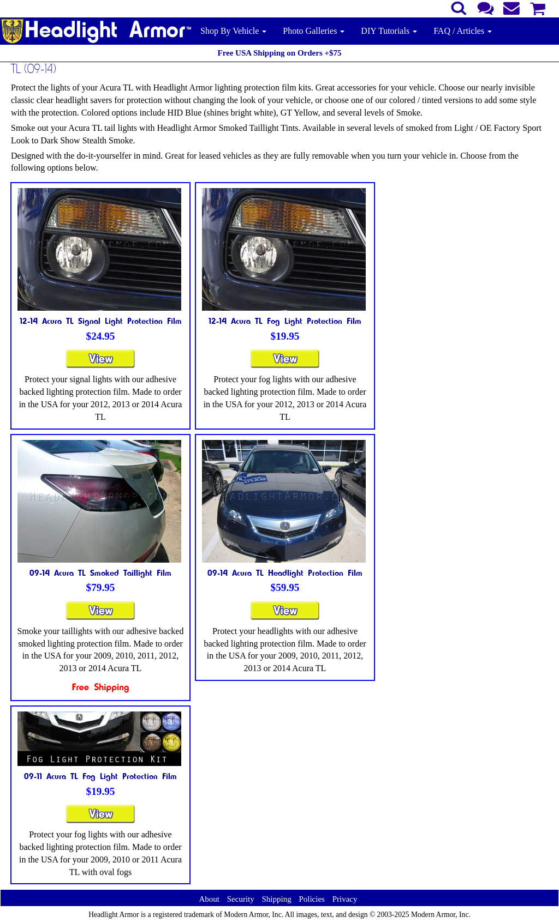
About (209, 899)
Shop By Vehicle (233, 30)
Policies (312, 899)
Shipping (276, 899)
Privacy (345, 899)
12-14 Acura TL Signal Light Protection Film (101, 320)
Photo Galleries (313, 30)
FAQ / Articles (462, 30)
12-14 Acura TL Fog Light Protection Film (285, 320)
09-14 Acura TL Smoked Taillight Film (100, 572)
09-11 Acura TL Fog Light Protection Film (100, 775)
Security (240, 899)
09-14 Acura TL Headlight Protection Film (284, 572)
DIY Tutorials (389, 30)
